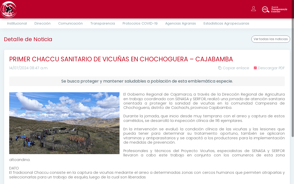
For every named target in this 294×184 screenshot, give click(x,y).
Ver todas (271, 39)
